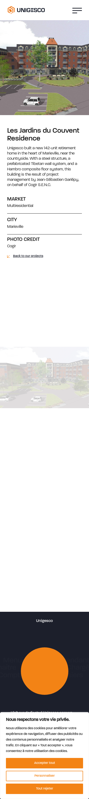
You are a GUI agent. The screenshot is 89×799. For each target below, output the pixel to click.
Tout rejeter (44, 788)
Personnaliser (44, 776)
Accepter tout (44, 763)
